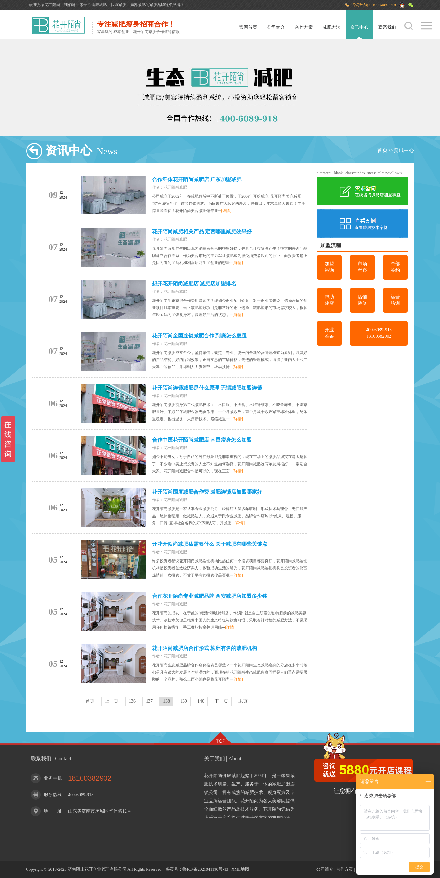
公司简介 (276, 27)
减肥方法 (332, 27)
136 (132, 701)
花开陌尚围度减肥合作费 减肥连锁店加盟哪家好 (207, 492)
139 (183, 701)
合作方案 (304, 27)
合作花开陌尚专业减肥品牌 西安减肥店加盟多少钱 (209, 596)
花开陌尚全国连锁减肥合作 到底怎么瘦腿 (199, 335)
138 (166, 701)
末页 (243, 701)
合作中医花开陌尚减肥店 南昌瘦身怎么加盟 (202, 440)
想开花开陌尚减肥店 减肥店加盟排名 (194, 283)
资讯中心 (359, 27)
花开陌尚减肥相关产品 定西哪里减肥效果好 (202, 231)
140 (200, 701)
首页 (382, 150)
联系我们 (387, 27)
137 (149, 701)
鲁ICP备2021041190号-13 (205, 869)
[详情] (226, 210)
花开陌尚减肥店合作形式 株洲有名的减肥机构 (204, 648)
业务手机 (53, 778)
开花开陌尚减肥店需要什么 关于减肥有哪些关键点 (209, 544)
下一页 (221, 701)
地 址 (53, 811)
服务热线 (53, 794)
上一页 (111, 701)
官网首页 (248, 27)
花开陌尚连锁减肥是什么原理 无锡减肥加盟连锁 (207, 387)
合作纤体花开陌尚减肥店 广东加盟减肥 (196, 179)
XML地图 (240, 869)
